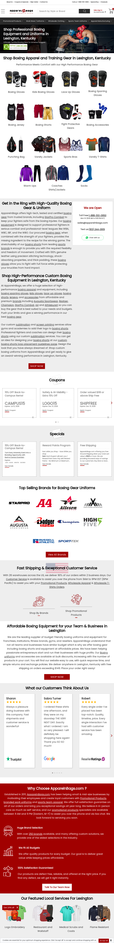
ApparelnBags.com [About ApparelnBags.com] (38, 794)
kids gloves (36, 293)
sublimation (23, 324)
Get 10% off (9, 907)
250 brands (35, 833)
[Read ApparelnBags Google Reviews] (57, 722)
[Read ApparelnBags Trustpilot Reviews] (19, 712)
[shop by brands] (39, 605)
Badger (63, 301)
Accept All (104, 941)
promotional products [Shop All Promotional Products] (65, 810)
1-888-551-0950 (21, 46)
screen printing (45, 324)
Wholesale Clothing (56, 21)
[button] (52, 773)
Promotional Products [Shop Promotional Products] (54, 583)
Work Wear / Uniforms (35, 21)
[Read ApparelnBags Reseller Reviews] (94, 716)
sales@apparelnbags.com (92, 222)
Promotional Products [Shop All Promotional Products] (93, 798)
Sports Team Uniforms (77, 21)
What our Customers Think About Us (57, 688)
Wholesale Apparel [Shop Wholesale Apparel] (79, 583)
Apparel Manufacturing (100, 21)
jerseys (14, 297)
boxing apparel (27, 289)
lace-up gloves (53, 293)
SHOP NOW (36, 366)
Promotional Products (12, 21)
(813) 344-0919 (97, 229)
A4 (37, 305)
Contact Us (44, 2)
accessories (31, 297)
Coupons (57, 380)
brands (17, 301)
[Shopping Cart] (110, 11)
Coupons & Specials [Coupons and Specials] (21, 2)
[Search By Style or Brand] (58, 11)
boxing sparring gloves (14, 293)
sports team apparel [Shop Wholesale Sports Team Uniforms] (50, 802)
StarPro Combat (54, 217)
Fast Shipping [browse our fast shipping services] (29, 568)
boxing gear (53, 232)
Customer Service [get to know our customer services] (81, 568)
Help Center (34, 2)
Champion (7, 305)
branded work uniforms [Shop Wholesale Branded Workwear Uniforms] (18, 802)
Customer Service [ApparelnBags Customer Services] (16, 579)
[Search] (84, 11)
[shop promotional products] (76, 605)
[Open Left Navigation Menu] (3, 11)
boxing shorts (33, 244)
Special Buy (95, 2)
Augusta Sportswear (46, 301)
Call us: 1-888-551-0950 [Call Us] (80, 2)
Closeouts (104, 2)
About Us (10, 2)
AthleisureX (51, 305)
